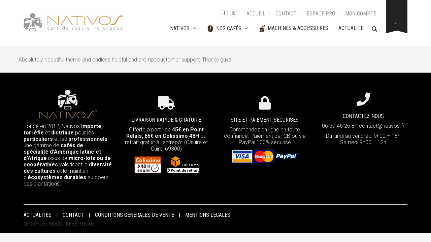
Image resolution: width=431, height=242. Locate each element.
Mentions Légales (207, 215)
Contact (286, 13)
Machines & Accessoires (293, 28)
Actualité (350, 28)
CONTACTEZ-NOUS (363, 116)
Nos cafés (223, 29)
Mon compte (360, 13)
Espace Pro (321, 13)
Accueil (255, 13)
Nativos (180, 28)
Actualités (38, 215)
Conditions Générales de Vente (134, 215)
